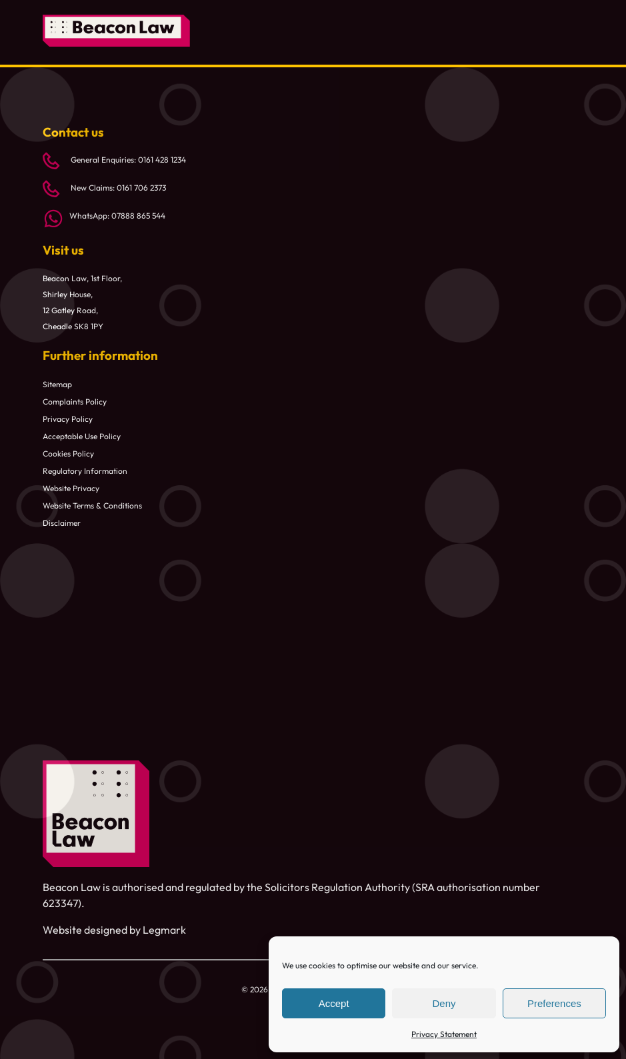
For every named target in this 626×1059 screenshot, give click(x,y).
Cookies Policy (68, 454)
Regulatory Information (85, 471)
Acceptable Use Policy (82, 436)
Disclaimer (62, 523)
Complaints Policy (75, 402)
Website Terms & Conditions (92, 506)
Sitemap (57, 384)
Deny (443, 1003)
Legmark (164, 929)
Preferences (554, 1003)
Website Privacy (71, 488)
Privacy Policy (68, 419)
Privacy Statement (444, 1034)
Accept (334, 1003)
